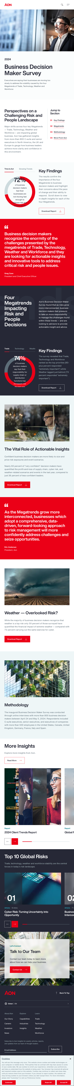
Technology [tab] (19, 348)
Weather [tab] (32, 348)
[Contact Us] (20, 969)
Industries (24, 1023)
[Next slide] (15, 841)
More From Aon (60, 137)
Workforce (39, 1033)
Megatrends (59, 126)
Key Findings (59, 120)
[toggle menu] (68, 4)
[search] (62, 5)
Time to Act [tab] (9, 169)
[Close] (70, 1058)
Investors (8, 1028)
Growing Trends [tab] (25, 169)
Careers (7, 1023)
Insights (23, 1028)
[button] (51, 211)
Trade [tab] (6, 348)
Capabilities (25, 1018)
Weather (38, 1028)
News (6, 1033)
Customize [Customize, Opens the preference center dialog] (8, 1082)
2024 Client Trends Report (20, 832)
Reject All (48, 1082)
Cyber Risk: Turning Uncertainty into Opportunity (26, 913)
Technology (40, 1023)
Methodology (59, 132)
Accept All (63, 1082)
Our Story (8, 1018)
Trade (37, 1018)
